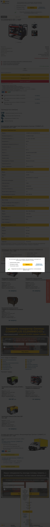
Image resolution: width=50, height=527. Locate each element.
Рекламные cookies (14, 264)
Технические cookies (14, 265)
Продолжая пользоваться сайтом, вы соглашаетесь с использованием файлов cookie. (26, 269)
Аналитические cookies (15, 262)
